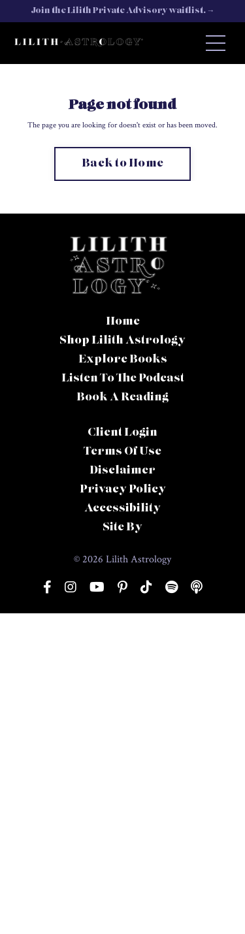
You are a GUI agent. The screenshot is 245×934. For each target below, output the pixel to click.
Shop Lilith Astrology (122, 341)
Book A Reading (122, 398)
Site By (122, 528)
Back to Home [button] (122, 164)
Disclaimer (122, 471)
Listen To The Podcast (122, 379)
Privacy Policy (123, 490)
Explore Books (122, 360)
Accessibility (122, 509)
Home (123, 322)
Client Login (122, 433)
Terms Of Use (122, 452)
